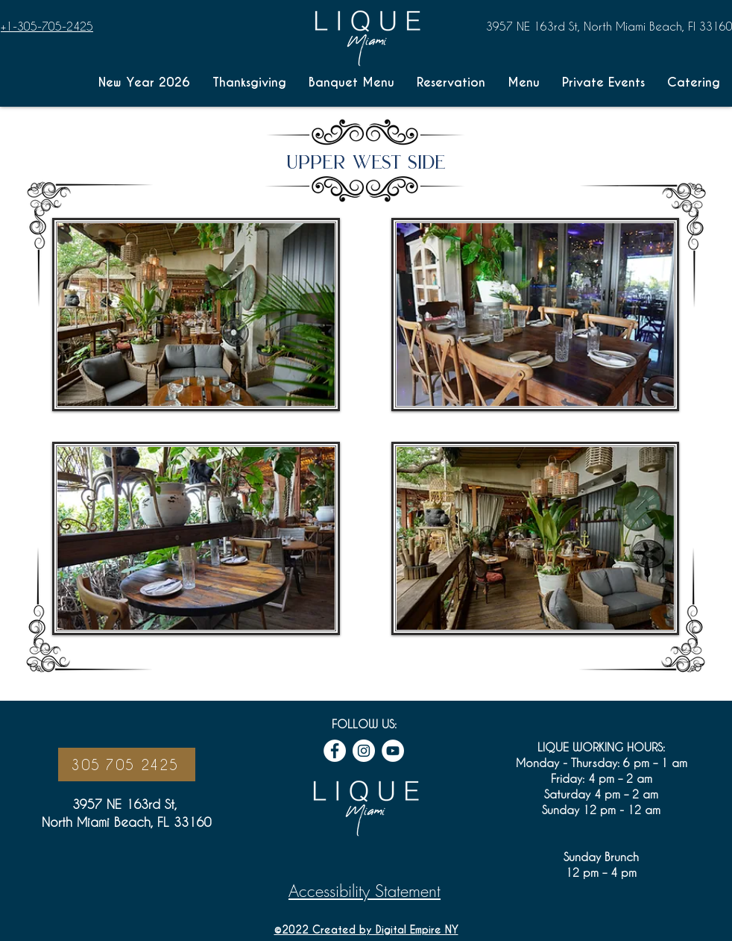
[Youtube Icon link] (393, 751)
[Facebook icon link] (335, 751)
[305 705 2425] (126, 764)
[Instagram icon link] (364, 751)
